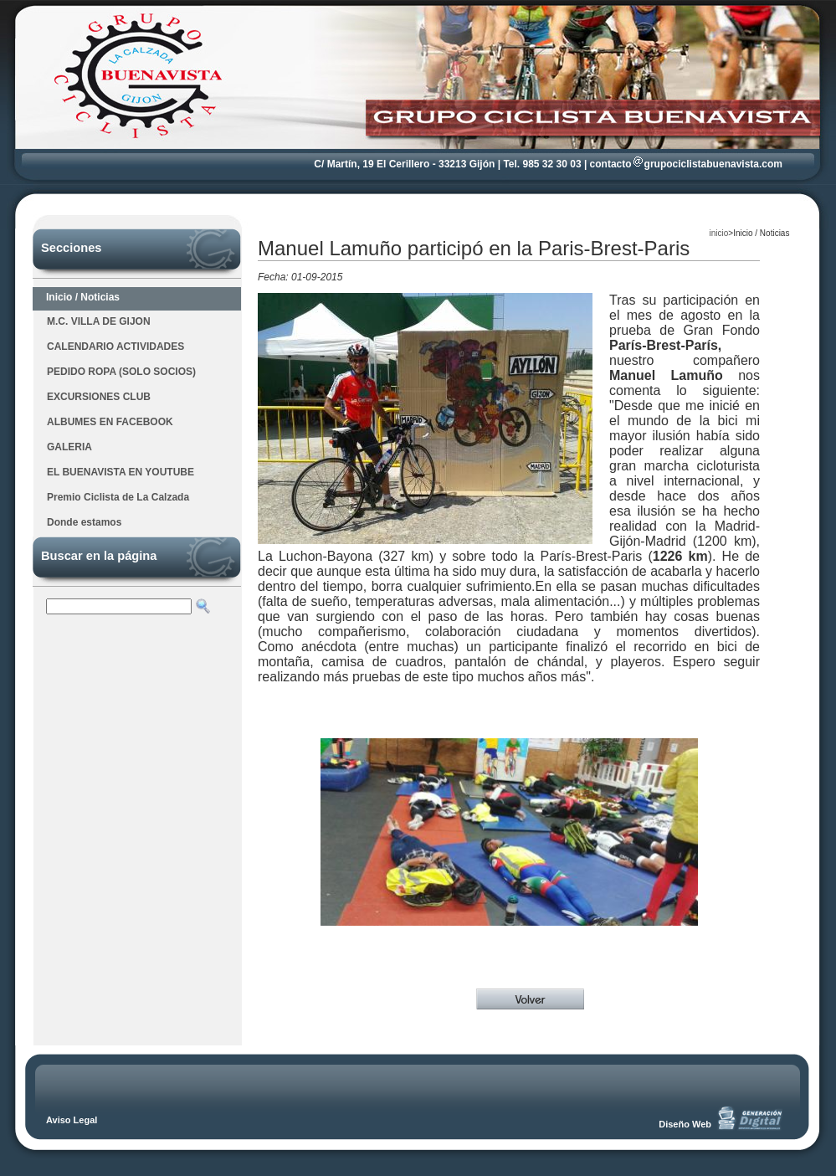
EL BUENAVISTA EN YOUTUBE (120, 472)
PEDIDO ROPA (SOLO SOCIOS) (121, 371)
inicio (719, 233)
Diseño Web (685, 1124)
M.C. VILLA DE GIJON (99, 321)
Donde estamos (84, 522)
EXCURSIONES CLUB (99, 397)
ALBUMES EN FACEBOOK (110, 422)
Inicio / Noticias (83, 297)
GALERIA (69, 447)
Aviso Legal (71, 1120)
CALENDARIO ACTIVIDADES (115, 346)
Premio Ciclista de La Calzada (118, 497)
